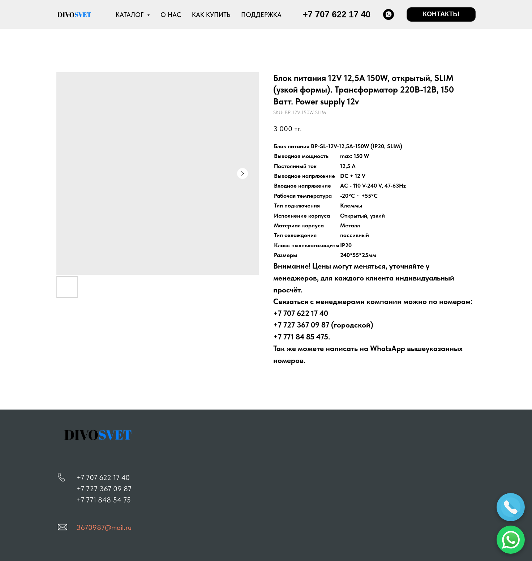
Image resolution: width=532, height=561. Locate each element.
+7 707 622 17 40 (103, 477)
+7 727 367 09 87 (104, 488)
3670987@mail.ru (104, 527)
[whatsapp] (388, 14)
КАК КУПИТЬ (211, 14)
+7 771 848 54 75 (104, 500)
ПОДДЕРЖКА (261, 14)
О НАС (170, 14)
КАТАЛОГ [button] (130, 14)
